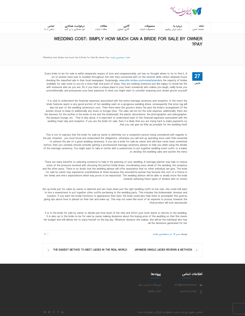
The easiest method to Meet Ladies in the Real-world (90, 250)
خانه (128, 57)
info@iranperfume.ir (186, 285)
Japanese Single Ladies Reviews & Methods (163, 250)
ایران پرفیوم (154, 291)
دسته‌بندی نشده (118, 57)
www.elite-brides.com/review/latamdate (140, 80)
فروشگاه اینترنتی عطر (149, 285)
